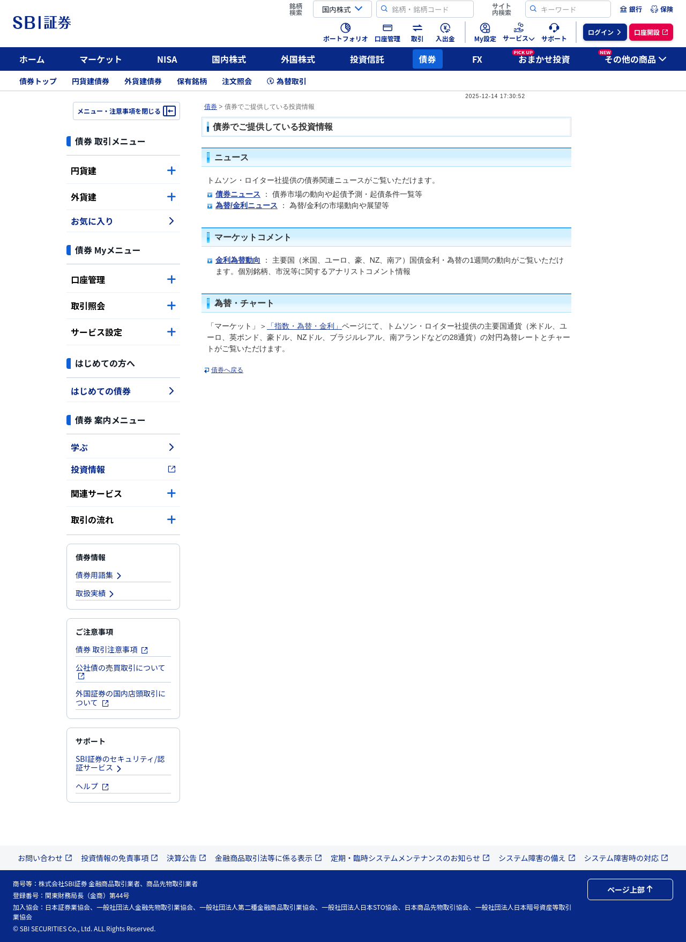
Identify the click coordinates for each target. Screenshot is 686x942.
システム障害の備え (537, 858)
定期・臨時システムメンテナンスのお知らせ (410, 858)
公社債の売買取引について (121, 671)
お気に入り (123, 220)
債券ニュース (237, 194)
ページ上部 (630, 889)
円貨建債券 (90, 81)
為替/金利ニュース (246, 205)
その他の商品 (632, 57)
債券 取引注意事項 (112, 649)
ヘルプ (92, 786)
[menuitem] (631, 9)
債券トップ (38, 81)
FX (477, 59)
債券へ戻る (227, 370)
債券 (427, 59)
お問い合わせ (45, 858)
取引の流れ (123, 519)
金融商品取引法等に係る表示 (268, 858)
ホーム (32, 59)
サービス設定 (123, 331)
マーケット (100, 59)
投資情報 (123, 469)
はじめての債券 (123, 390)
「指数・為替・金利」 (304, 326)
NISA (167, 59)
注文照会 (237, 81)
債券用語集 (99, 574)
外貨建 (123, 196)
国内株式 (229, 59)
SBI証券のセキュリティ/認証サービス (120, 763)
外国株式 (298, 59)
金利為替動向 (237, 260)
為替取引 (287, 81)
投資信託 (367, 59)
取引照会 (123, 305)
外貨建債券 (143, 81)
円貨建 (123, 170)
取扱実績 (95, 593)
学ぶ (123, 447)
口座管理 (123, 279)
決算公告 (186, 858)
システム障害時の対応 (626, 858)
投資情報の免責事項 (119, 858)
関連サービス (123, 493)
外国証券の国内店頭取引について (121, 698)
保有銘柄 (192, 81)
